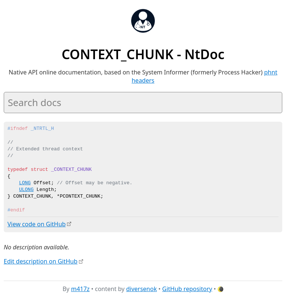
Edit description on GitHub (40, 261)
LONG (25, 183)
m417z (80, 288)
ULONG (26, 189)
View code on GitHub (36, 224)
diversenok (141, 288)
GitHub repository (187, 288)
